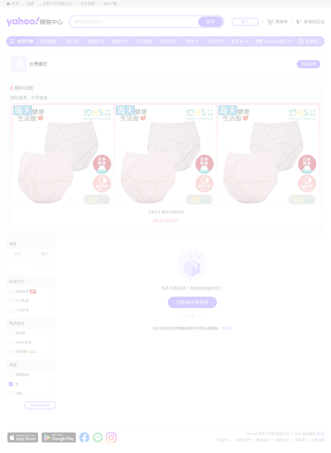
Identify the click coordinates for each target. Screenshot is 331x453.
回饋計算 (96, 41)
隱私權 (300, 440)
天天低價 (144, 41)
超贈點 (308, 41)
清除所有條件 (40, 405)
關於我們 (243, 440)
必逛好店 (168, 41)
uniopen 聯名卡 (274, 41)
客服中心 (224, 440)
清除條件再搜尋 (192, 302)
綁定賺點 (48, 41)
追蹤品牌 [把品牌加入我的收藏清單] (308, 64)
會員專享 (216, 41)
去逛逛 (226, 328)
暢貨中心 (120, 41)
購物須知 (263, 440)
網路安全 (282, 440)
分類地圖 (318, 440)
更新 (320, 434)
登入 (245, 21)
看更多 (240, 41)
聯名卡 (192, 41)
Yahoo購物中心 (34, 22)
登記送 (72, 41)
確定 (43, 266)
